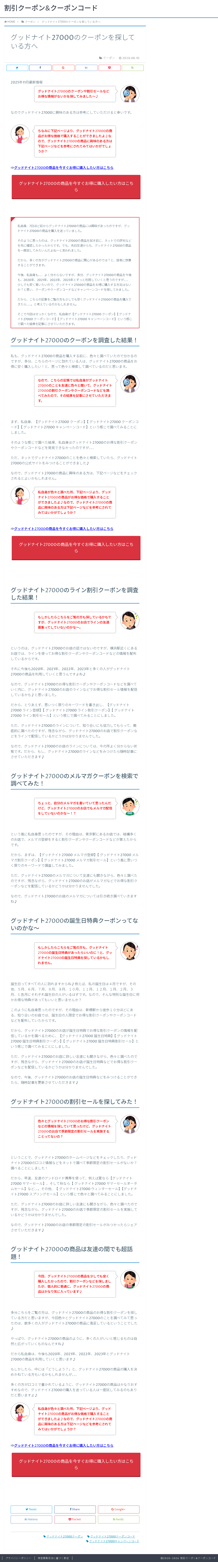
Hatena (31, 1519)
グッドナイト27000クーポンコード (111, 1537)
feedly (118, 1519)
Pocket (75, 1519)
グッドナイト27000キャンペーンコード (112, 1541)
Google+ (118, 1509)
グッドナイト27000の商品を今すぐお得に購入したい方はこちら (63, 168)
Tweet (31, 1509)
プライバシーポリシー (18, 1558)
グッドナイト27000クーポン (63, 1537)
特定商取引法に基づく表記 (53, 1558)
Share (75, 1509)
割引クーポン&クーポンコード (51, 8)
